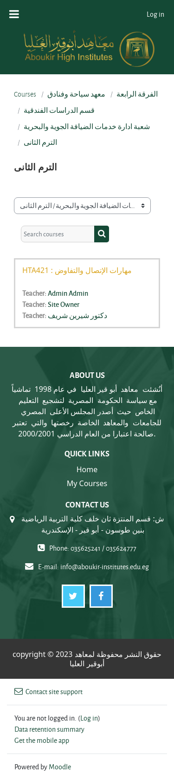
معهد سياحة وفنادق (76, 94)
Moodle (60, 767)
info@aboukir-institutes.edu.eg (104, 567)
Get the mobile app (41, 740)
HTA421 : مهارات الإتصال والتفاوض (77, 270)
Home (87, 469)
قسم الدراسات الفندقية (59, 110)
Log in (155, 14)
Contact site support (48, 691)
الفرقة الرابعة (137, 94)
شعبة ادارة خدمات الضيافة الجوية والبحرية (87, 126)
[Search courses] (58, 234)
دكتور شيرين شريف (77, 315)
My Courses (87, 483)
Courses (25, 94)
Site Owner (63, 304)
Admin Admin (68, 293)
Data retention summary (49, 729)
